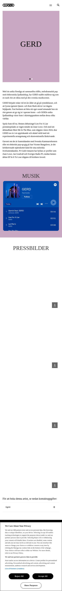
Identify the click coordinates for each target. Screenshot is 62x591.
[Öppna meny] (50, 5)
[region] (31, 556)
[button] (29, 79)
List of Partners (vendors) (14, 569)
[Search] (58, 5)
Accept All (43, 576)
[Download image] (55, 305)
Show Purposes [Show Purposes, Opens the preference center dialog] (31, 585)
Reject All (19, 576)
